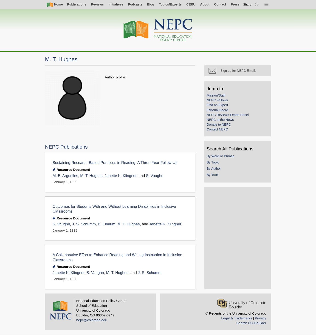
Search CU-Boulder (251, 323)
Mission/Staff (216, 95)
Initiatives (115, 4)
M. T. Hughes (91, 176)
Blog (150, 4)
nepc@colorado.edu (91, 320)
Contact (220, 4)
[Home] (158, 30)
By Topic (213, 162)
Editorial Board (217, 110)
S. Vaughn (154, 176)
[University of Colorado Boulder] (241, 303)
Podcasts (135, 4)
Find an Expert (217, 105)
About (204, 4)
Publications (76, 4)
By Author (214, 168)
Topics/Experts (170, 4)
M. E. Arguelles (65, 176)
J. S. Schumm (84, 224)
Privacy (260, 318)
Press (235, 4)
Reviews (97, 4)
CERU (190, 4)
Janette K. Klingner (120, 176)
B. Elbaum (106, 224)
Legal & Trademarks (236, 318)
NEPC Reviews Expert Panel (228, 115)
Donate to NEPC (219, 124)
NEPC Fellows (217, 100)
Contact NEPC (217, 129)
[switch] (247, 4)
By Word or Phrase (220, 156)
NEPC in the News (220, 120)
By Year (212, 175)
